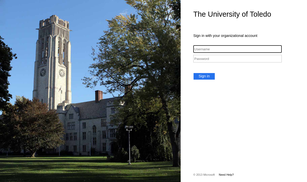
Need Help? (226, 174)
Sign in (204, 76)
